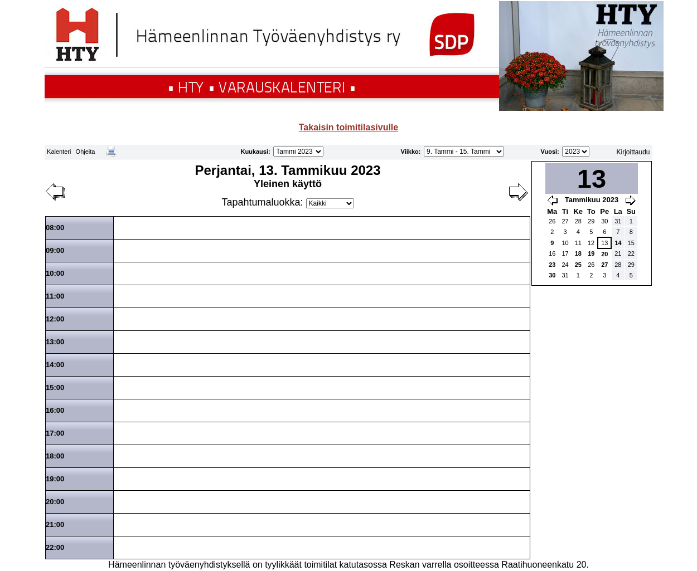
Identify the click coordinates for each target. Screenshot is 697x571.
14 (617, 243)
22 (631, 253)
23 (552, 264)
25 (578, 264)
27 (565, 221)
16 (552, 253)
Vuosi (549, 151)
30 (604, 221)
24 (565, 264)
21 (617, 253)
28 (578, 221)
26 (552, 221)
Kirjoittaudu (633, 152)
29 (591, 221)
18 (578, 253)
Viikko (410, 151)
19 (591, 253)
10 (565, 243)
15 (631, 243)
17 (565, 253)
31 (617, 221)
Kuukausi (254, 151)
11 (578, 243)
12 (591, 243)
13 (604, 243)
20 (604, 254)
